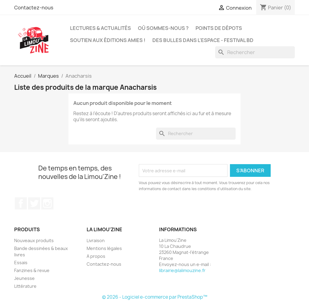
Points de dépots (219, 28)
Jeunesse (24, 278)
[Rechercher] (255, 52)
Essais (20, 262)
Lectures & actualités (100, 28)
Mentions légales (104, 248)
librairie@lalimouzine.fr (182, 270)
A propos (96, 256)
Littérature (25, 286)
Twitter (34, 203)
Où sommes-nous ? (163, 28)
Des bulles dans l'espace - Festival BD (202, 40)
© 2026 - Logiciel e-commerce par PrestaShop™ (154, 297)
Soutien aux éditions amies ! (107, 40)
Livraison (96, 240)
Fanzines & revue (31, 270)
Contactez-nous (33, 7)
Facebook (21, 203)
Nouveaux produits (34, 240)
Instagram (47, 203)
